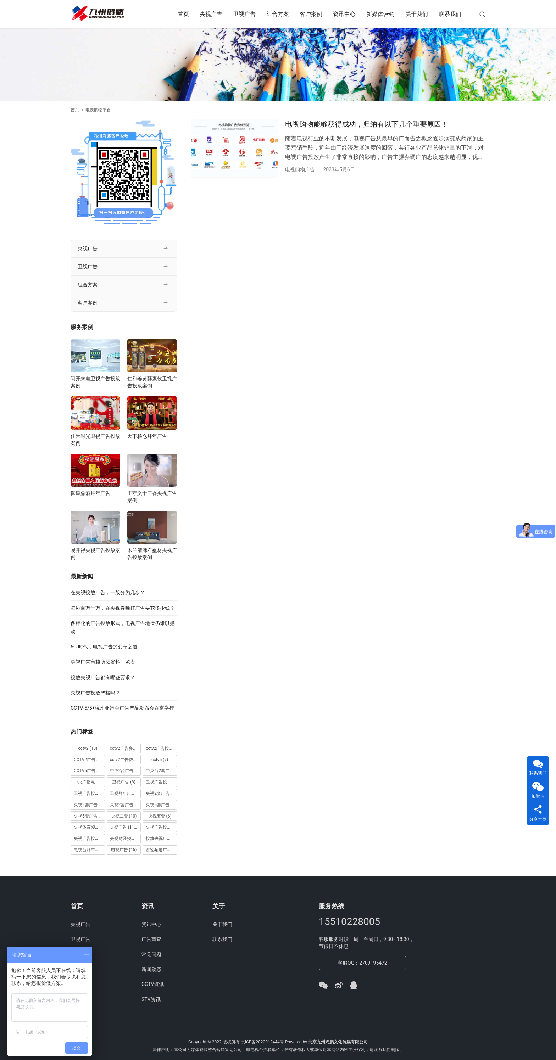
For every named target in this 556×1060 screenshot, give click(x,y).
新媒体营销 (380, 14)
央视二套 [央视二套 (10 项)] (124, 816)
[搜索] (482, 14)
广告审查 (151, 939)
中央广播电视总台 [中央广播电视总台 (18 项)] (89, 782)
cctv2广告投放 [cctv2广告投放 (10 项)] (161, 748)
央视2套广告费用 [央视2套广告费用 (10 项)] (125, 804)
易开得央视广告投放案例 (95, 553)
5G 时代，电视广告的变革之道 (104, 646)
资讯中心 (344, 14)
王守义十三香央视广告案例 (152, 496)
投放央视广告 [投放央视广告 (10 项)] (161, 838)
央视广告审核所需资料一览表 (103, 662)
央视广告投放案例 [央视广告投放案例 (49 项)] (89, 838)
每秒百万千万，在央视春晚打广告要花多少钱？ (123, 608)
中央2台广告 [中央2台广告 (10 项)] (125, 770)
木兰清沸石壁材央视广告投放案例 (152, 553)
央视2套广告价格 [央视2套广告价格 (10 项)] (89, 804)
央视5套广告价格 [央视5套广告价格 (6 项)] (161, 804)
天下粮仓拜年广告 (147, 436)
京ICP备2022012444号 (262, 1041)
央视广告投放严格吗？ (95, 693)
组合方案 (277, 14)
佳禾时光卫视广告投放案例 (95, 439)
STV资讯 (151, 999)
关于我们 (416, 14)
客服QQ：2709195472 (362, 963)
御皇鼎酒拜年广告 (90, 493)
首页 (183, 14)
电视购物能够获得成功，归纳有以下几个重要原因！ (366, 124)
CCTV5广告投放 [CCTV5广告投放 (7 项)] (89, 770)
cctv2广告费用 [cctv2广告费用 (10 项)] (125, 759)
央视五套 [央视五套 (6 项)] (160, 816)
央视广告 (211, 14)
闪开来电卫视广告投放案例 (95, 382)
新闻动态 (151, 969)
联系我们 (450, 14)
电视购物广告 (300, 169)
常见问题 (151, 954)
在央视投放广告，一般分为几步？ (108, 592)
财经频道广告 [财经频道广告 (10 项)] (161, 849)
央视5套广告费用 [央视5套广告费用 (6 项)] (89, 816)
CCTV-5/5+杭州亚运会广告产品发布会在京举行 (122, 708)
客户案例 (311, 14)
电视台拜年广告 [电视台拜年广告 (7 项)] (89, 849)
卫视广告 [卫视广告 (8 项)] (123, 782)
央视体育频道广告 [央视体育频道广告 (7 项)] (89, 827)
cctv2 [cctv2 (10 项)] (87, 748)
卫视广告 (244, 14)
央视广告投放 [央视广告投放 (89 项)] (161, 827)
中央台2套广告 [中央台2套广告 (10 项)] (161, 770)
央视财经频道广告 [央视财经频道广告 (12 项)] (125, 838)
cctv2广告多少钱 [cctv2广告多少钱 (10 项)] (125, 748)
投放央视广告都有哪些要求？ (103, 677)
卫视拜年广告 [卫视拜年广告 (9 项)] (125, 793)
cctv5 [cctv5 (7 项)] (159, 759)
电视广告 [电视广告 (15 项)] (124, 849)
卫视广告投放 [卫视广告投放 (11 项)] (161, 782)
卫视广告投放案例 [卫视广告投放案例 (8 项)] (89, 793)
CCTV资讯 (152, 984)
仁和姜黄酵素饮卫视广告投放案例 (152, 382)
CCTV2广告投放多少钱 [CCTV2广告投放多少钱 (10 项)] (89, 759)
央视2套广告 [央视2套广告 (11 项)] (161, 793)
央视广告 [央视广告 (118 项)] (124, 827)
